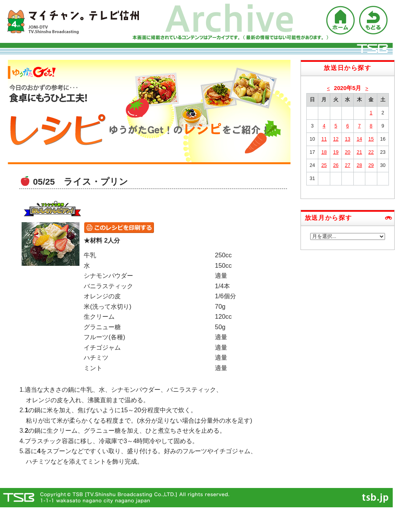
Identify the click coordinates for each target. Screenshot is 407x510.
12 (335, 139)
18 (324, 152)
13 (347, 139)
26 (335, 165)
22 (371, 152)
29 (371, 165)
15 (371, 139)
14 (359, 139)
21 (359, 152)
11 (324, 139)
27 (347, 165)
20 (347, 152)
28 (359, 165)
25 (324, 165)
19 (335, 152)
